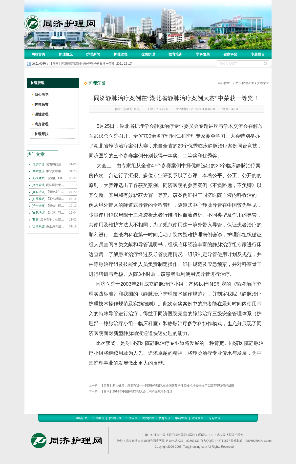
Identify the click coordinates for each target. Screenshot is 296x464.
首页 (236, 83)
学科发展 (203, 54)
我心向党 (41, 94)
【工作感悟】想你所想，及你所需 (49, 199)
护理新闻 (93, 54)
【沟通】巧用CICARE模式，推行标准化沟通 (49, 212)
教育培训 (175, 54)
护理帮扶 (41, 134)
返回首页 (230, 4)
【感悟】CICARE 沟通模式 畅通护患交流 (49, 178)
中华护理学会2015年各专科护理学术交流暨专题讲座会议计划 (49, 171)
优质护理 (148, 54)
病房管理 (41, 124)
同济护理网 (62, 22)
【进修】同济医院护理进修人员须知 (49, 205)
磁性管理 (41, 114)
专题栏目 (258, 54)
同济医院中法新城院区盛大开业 (49, 185)
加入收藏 (247, 4)
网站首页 (38, 54)
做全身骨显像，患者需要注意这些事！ (49, 226)
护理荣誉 (263, 83)
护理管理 (120, 54)
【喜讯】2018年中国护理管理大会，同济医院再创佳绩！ (138, 391)
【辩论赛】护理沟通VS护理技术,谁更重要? (49, 192)
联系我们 (263, 4)
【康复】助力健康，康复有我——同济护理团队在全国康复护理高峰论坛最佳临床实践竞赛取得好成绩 (167, 385)
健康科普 (230, 54)
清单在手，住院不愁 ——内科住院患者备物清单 (49, 219)
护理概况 (66, 54)
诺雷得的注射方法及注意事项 (49, 164)
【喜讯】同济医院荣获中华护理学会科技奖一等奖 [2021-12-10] (90, 63)
